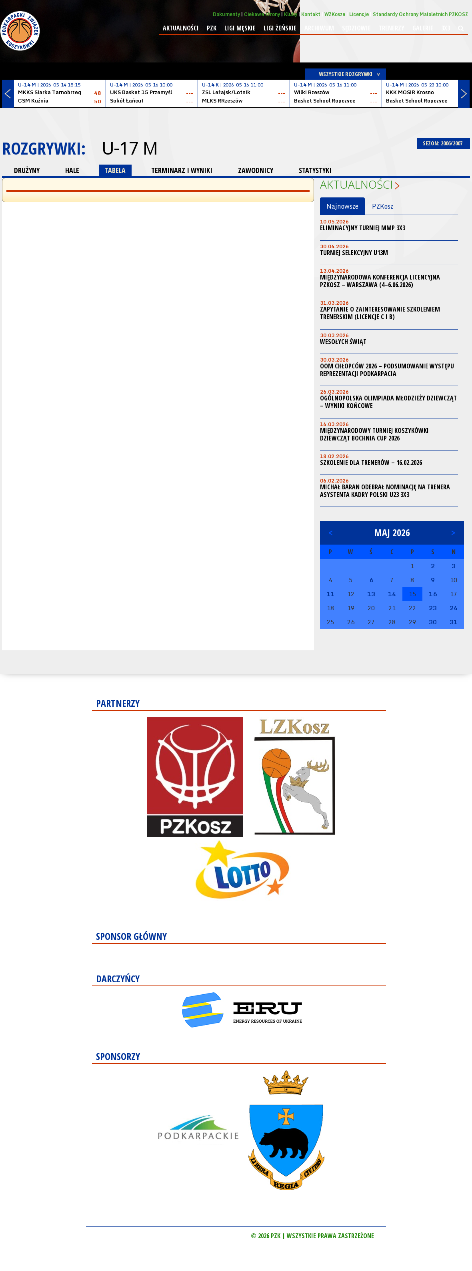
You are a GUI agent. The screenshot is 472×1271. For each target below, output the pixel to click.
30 (433, 622)
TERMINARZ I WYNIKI (181, 170)
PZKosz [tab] (382, 206)
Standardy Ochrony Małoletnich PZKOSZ (420, 14)
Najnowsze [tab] (342, 206)
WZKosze (334, 14)
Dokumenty (226, 14)
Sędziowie (356, 28)
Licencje (359, 14)
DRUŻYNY (27, 170)
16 (433, 594)
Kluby (290, 14)
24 (454, 608)
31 (454, 622)
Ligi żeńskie (280, 28)
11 (330, 594)
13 (371, 594)
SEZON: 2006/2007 (443, 143)
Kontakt (310, 14)
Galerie (422, 28)
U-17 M (129, 148)
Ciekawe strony (262, 14)
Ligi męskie (240, 28)
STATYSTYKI (315, 170)
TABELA (115, 170)
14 (392, 594)
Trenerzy (391, 28)
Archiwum (319, 28)
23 (433, 608)
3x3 (445, 28)
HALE (72, 170)
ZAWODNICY (255, 170)
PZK (211, 28)
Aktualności (181, 28)
